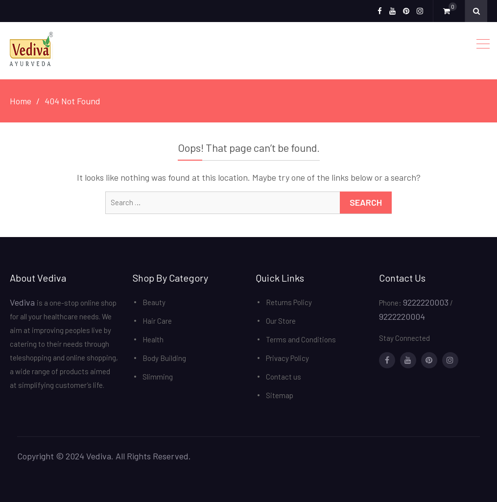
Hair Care (157, 320)
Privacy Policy (287, 358)
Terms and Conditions (301, 339)
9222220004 (402, 316)
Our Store (281, 320)
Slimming (157, 376)
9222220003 (426, 302)
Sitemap (279, 395)
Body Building (164, 358)
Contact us (283, 376)
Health (153, 339)
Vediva (23, 302)
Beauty (154, 302)
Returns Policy (289, 302)
